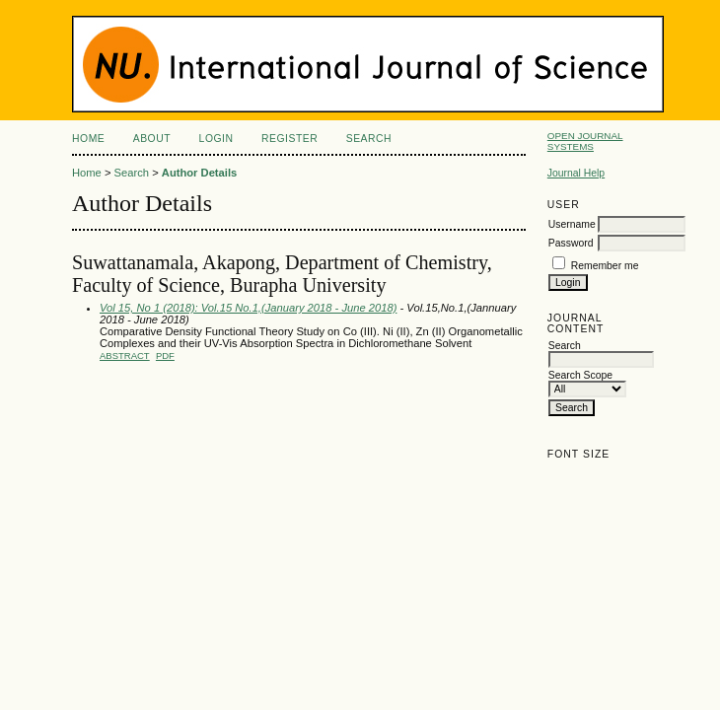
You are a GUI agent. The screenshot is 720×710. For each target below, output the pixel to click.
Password (571, 243)
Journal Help (576, 173)
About (152, 138)
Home (88, 138)
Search (369, 138)
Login (216, 138)
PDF (165, 355)
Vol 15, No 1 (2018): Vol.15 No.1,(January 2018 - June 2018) (248, 308)
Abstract (125, 355)
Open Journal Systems (585, 141)
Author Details (199, 172)
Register (289, 138)
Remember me (605, 265)
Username (572, 224)
